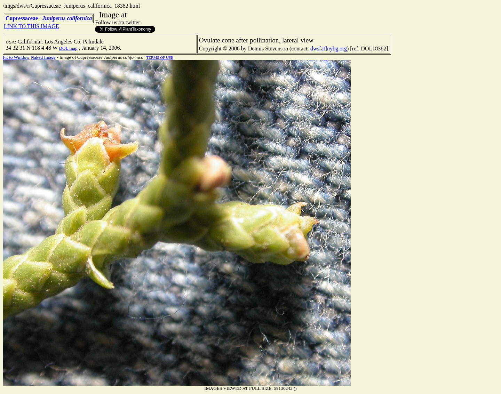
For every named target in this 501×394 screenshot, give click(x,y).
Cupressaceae (22, 18)
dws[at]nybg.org (328, 48)
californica (79, 18)
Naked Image (43, 57)
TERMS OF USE (159, 57)
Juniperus (53, 18)
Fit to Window (16, 57)
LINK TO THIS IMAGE (31, 26)
